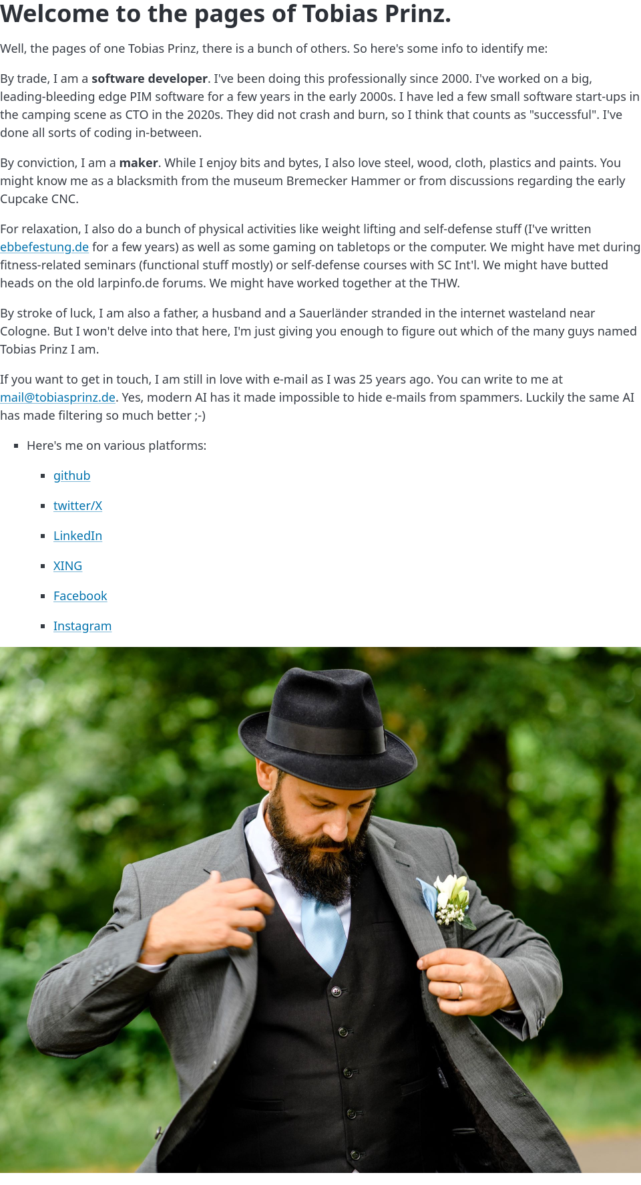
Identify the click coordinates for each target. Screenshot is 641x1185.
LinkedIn (77, 535)
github (72, 475)
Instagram (82, 626)
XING (67, 565)
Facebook (80, 595)
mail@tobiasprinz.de (58, 397)
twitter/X (77, 505)
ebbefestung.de (44, 247)
